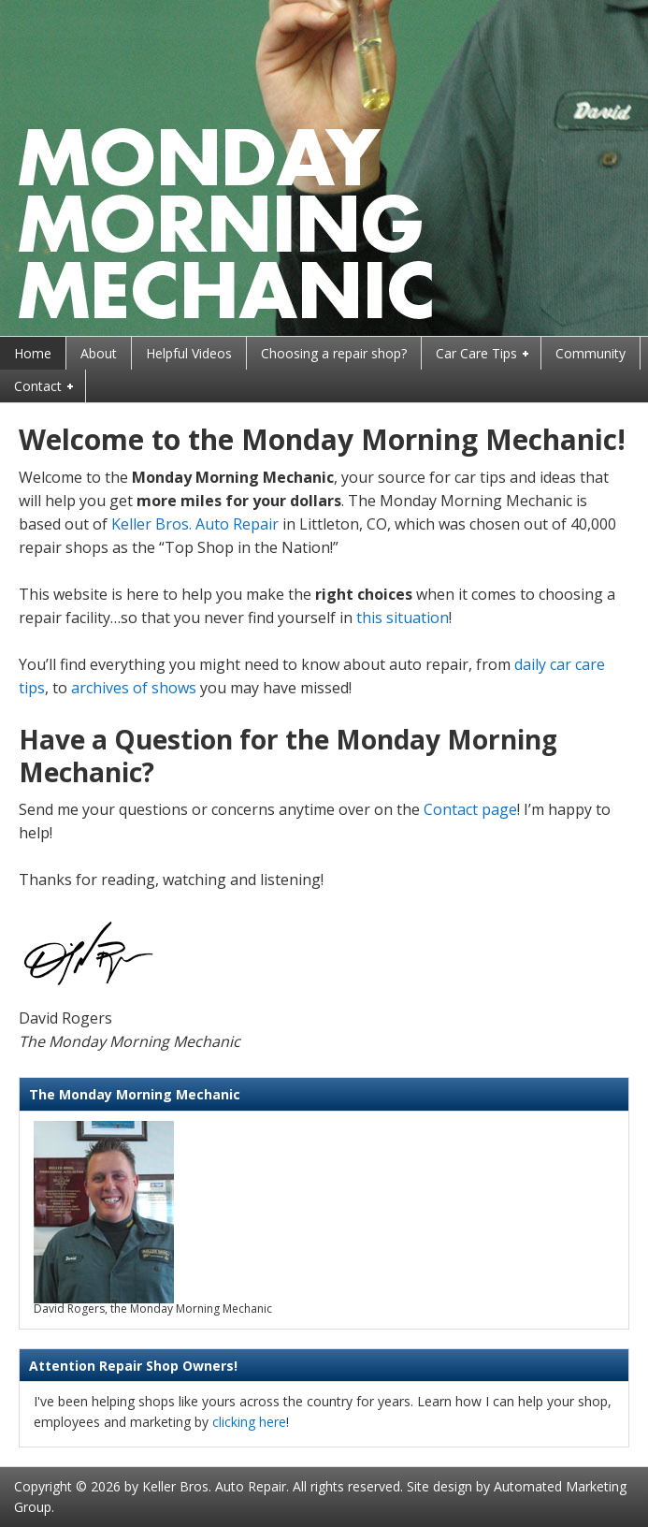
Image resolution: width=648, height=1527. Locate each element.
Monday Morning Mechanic (324, 168)
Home (32, 353)
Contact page (470, 809)
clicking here (249, 1422)
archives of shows (133, 687)
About (98, 353)
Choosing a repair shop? (334, 353)
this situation (402, 617)
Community (590, 353)
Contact (39, 387)
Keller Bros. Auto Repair (195, 524)
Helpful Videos (189, 353)
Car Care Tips (477, 354)
